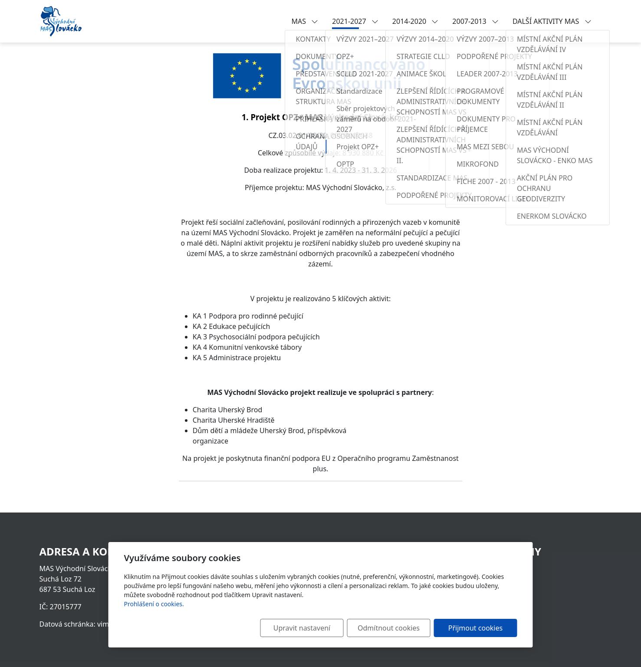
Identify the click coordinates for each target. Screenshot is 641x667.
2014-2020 (415, 21)
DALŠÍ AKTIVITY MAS (552, 21)
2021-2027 (355, 21)
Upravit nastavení (301, 628)
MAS (305, 21)
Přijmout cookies (475, 628)
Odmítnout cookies (389, 628)
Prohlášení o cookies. (154, 604)
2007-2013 (475, 21)
